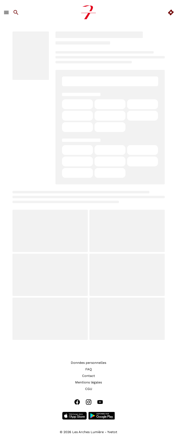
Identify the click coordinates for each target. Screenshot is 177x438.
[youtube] (100, 402)
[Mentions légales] (88, 382)
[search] (16, 12)
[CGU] (88, 389)
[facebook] (77, 402)
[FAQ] (88, 369)
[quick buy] (171, 12)
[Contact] (88, 376)
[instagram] (88, 402)
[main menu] (6, 12)
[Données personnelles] (88, 363)
